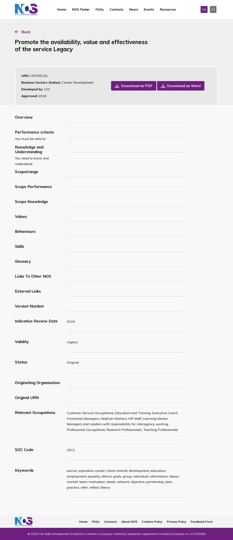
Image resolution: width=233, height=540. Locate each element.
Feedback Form (202, 521)
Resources (168, 9)
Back (25, 32)
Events (149, 9)
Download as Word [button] (184, 85)
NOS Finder (81, 9)
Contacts (116, 9)
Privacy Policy (176, 521)
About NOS (129, 521)
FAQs (100, 9)
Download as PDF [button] (137, 85)
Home (61, 9)
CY (213, 9)
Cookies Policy (152, 521)
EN (204, 9)
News (133, 9)
